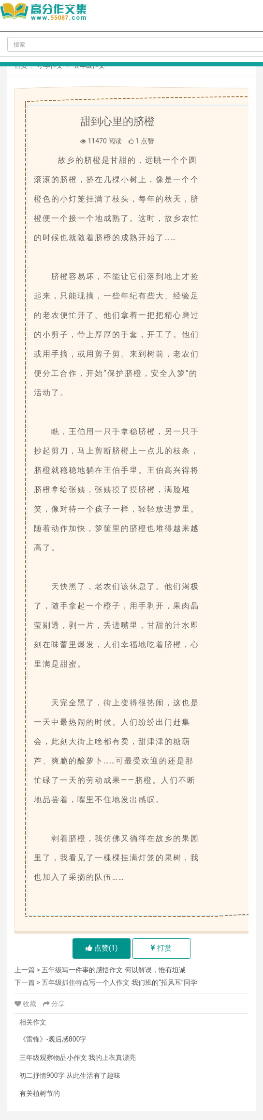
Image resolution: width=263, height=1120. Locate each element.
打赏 (161, 948)
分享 (54, 1004)
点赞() (102, 948)
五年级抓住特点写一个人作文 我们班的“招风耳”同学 (119, 982)
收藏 (26, 1004)
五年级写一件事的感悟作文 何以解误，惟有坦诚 (113, 970)
